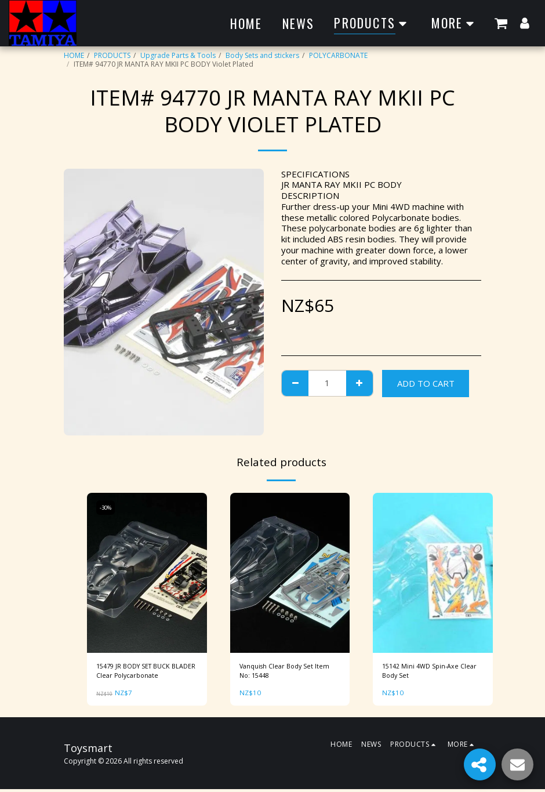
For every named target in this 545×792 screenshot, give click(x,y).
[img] (147, 573)
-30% (106, 507)
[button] (501, 23)
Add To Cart (426, 383)
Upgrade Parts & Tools (178, 55)
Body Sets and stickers (262, 55)
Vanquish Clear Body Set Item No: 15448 (287, 672)
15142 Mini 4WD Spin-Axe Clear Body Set (423, 672)
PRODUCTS (112, 55)
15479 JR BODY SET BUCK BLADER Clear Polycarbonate (143, 672)
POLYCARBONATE (338, 55)
